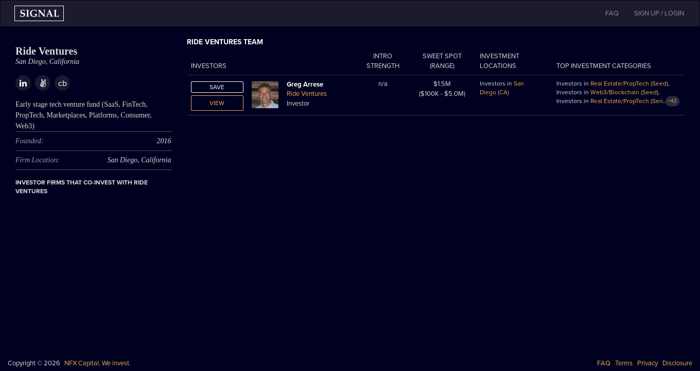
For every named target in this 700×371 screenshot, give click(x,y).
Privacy (647, 363)
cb (62, 83)
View (216, 103)
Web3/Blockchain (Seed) (624, 92)
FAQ (603, 363)
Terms (624, 363)
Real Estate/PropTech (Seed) (629, 83)
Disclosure (677, 363)
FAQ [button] (612, 13)
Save (216, 87)
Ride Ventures (307, 94)
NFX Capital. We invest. (97, 363)
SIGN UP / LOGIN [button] (659, 13)
